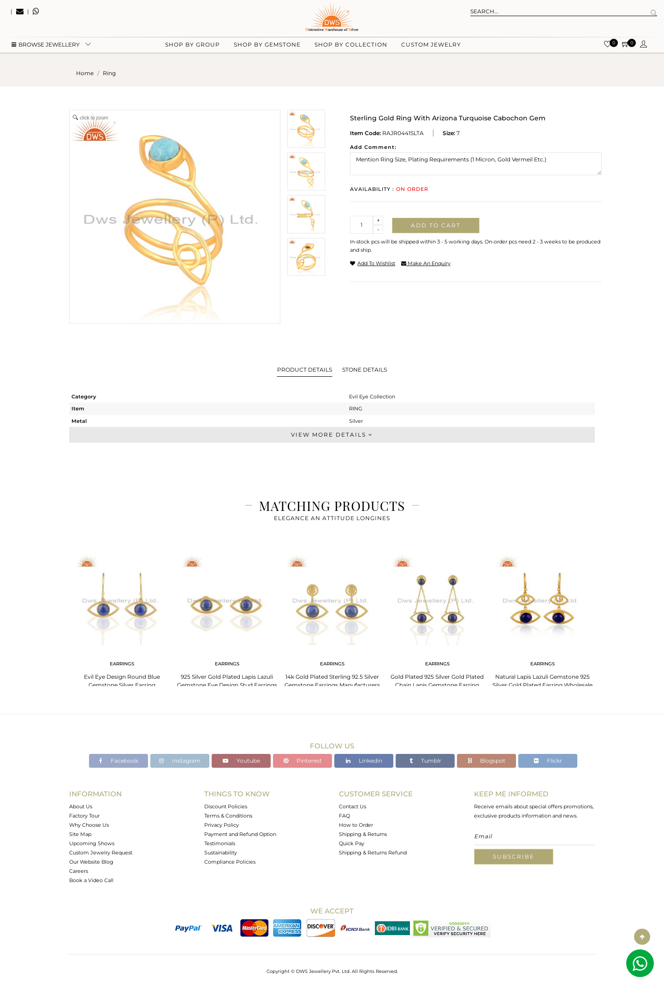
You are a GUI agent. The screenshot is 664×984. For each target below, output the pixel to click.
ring (109, 73)
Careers (78, 871)
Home (85, 73)
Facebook (118, 760)
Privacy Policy (221, 825)
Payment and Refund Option (240, 834)
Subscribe (513, 856)
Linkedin (364, 760)
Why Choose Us (89, 825)
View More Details (332, 434)
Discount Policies (225, 806)
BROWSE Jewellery (46, 46)
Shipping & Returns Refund (373, 852)
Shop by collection (350, 46)
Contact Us (352, 806)
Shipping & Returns (363, 834)
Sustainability (220, 852)
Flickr (548, 760)
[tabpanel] (121, 622)
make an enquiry (426, 263)
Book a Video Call (91, 880)
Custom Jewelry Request (100, 852)
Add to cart (436, 225)
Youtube (241, 760)
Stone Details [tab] (364, 369)
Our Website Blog (91, 862)
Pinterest (303, 760)
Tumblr (425, 760)
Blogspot (486, 760)
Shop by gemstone (267, 46)
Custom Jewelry (431, 46)
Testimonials (219, 843)
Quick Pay (351, 843)
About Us (80, 806)
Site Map (80, 834)
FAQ (344, 815)
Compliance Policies (229, 862)
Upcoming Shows (91, 843)
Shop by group (192, 46)
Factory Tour (84, 815)
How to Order (356, 825)
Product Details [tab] (304, 369)
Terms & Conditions (228, 815)
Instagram (180, 760)
